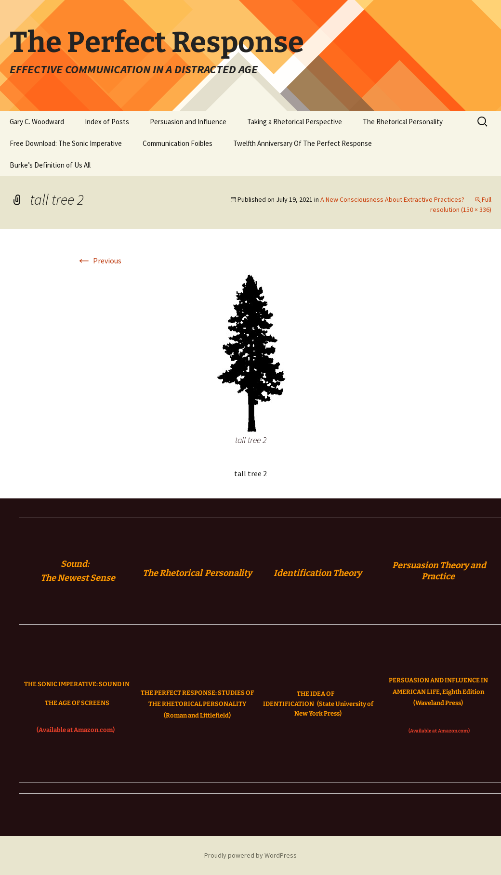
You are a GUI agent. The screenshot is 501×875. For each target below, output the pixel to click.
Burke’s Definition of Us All (50, 165)
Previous (98, 260)
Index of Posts (107, 121)
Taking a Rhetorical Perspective (294, 121)
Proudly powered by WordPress (250, 855)
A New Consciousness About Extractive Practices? (392, 199)
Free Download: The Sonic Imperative (66, 143)
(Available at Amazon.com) (76, 729)
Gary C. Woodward (37, 121)
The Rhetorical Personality (403, 121)
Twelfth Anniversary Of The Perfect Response (302, 143)
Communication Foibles (177, 143)
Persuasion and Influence (188, 121)
